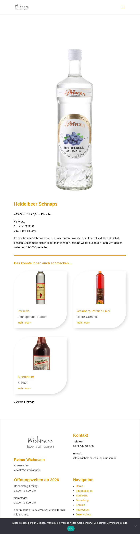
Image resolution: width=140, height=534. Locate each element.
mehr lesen (24, 322)
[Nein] (135, 526)
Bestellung (82, 500)
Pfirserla (24, 311)
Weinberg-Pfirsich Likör (93, 311)
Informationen (84, 490)
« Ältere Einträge (24, 401)
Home (79, 486)
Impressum (82, 509)
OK (71, 528)
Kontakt (80, 504)
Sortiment (82, 495)
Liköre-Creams (87, 317)
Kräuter (23, 382)
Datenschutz (83, 514)
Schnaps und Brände (32, 317)
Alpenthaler (26, 377)
